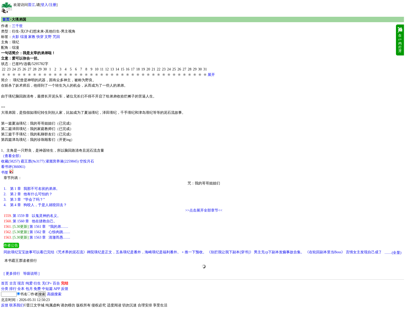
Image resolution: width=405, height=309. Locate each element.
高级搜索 (54, 294)
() (10, 161)
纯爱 (29, 283)
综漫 (23, 37)
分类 (4, 289)
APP (56, 289)
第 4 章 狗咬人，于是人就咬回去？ (35, 205)
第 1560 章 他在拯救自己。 (30, 221)
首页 (6, 19)
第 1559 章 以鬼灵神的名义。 (32, 216)
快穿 (40, 37)
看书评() (13, 167)
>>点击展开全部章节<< (203, 210)
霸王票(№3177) (33, 161)
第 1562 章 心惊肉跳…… (37, 232)
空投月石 (87, 161)
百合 (56, 283)
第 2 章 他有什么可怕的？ (28, 194)
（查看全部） (12, 156)
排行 (13, 289)
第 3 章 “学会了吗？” (24, 199)
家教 (31, 37)
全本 (21, 289)
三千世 (17, 26)
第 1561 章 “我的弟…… (36, 227)
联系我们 (16, 305)
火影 (15, 37)
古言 (13, 283)
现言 (21, 283)
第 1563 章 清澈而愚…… (37, 237)
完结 (64, 283)
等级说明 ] (31, 273)
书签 (4, 172)
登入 (44, 5)
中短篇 (47, 289)
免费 (37, 289)
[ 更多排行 (12, 273)
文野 (48, 37)
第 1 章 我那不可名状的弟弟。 (32, 189)
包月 (29, 289)
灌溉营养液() (62, 161)
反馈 (64, 289)
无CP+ (47, 283)
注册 (52, 5)
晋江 (31, 5)
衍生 (37, 283)
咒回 (56, 37)
